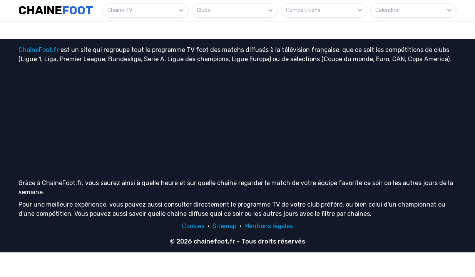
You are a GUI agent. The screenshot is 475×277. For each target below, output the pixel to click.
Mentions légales (268, 226)
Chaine (55, 10)
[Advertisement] (237, 121)
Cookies (193, 226)
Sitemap (224, 226)
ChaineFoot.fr (38, 49)
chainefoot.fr (214, 241)
